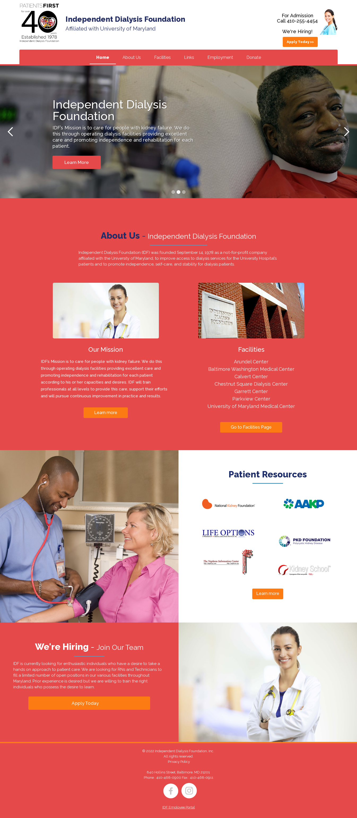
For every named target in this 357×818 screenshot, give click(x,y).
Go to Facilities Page (251, 427)
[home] (39, 22)
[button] (10, 132)
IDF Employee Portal (178, 807)
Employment (220, 57)
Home (102, 57)
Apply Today (85, 703)
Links (189, 57)
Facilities (162, 57)
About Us (132, 57)
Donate (253, 57)
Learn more (105, 412)
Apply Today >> (300, 42)
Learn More (76, 162)
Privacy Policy (179, 762)
